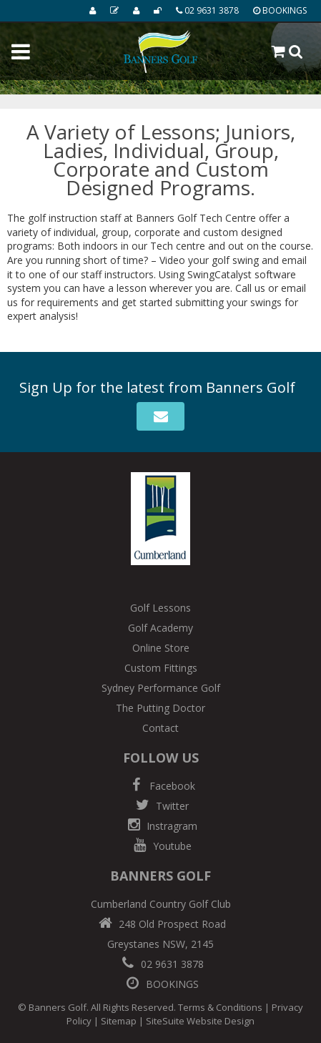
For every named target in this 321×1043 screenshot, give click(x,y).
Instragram (160, 826)
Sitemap (119, 1020)
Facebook (161, 786)
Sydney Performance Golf (161, 688)
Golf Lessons (160, 607)
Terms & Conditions (220, 1007)
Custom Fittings (160, 668)
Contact (160, 728)
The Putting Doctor (160, 708)
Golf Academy (160, 628)
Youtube (161, 846)
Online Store (160, 648)
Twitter (161, 806)
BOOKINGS (161, 984)
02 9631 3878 (161, 964)
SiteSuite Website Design (200, 1020)
